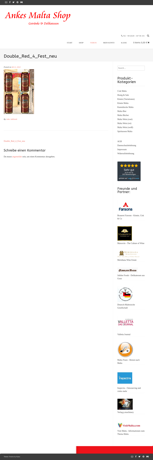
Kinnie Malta (122, 103)
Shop (81, 43)
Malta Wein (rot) (124, 123)
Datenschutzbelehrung (126, 145)
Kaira (18, 456)
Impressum (122, 149)
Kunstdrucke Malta (125, 107)
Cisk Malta (122, 91)
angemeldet (17, 157)
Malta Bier (121, 111)
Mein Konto (108, 43)
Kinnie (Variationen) (126, 99)
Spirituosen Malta (124, 131)
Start (69, 43)
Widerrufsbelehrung (125, 153)
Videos (93, 43)
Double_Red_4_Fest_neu (14, 141)
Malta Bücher (123, 115)
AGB (119, 141)
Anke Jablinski (11, 119)
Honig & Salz (123, 95)
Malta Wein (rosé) (125, 119)
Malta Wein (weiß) (125, 127)
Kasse (124, 43)
